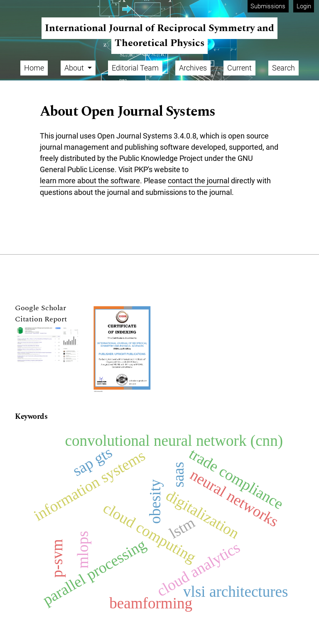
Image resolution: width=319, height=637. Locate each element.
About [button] (75, 67)
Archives (193, 67)
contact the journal (198, 180)
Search (283, 67)
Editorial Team (135, 67)
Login (304, 6)
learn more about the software (90, 180)
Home (34, 67)
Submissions (267, 6)
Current (239, 67)
